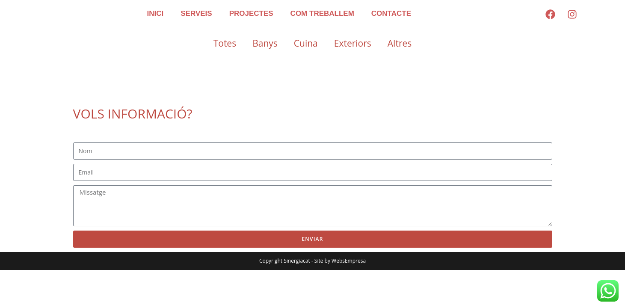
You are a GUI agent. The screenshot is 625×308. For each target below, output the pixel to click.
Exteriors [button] (352, 43)
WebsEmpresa (349, 260)
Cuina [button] (306, 43)
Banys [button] (265, 43)
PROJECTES (251, 13)
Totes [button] (224, 43)
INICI (155, 13)
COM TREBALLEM (322, 13)
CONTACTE (391, 13)
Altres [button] (400, 43)
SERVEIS (196, 13)
